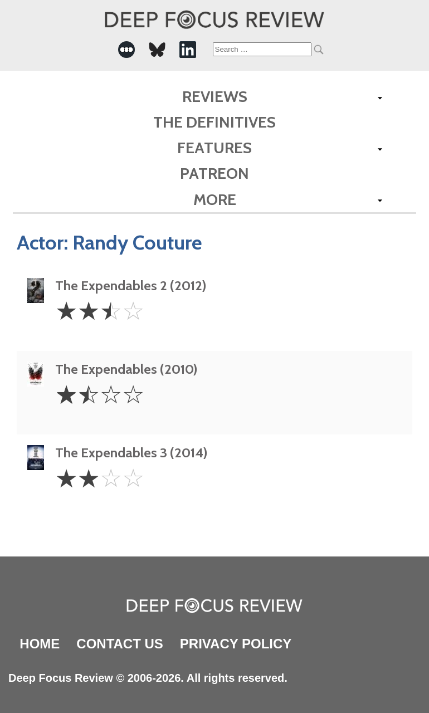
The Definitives (214, 122)
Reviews (214, 96)
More (214, 199)
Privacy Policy (235, 643)
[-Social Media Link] (126, 49)
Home (40, 643)
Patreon (214, 173)
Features (214, 147)
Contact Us (119, 643)
